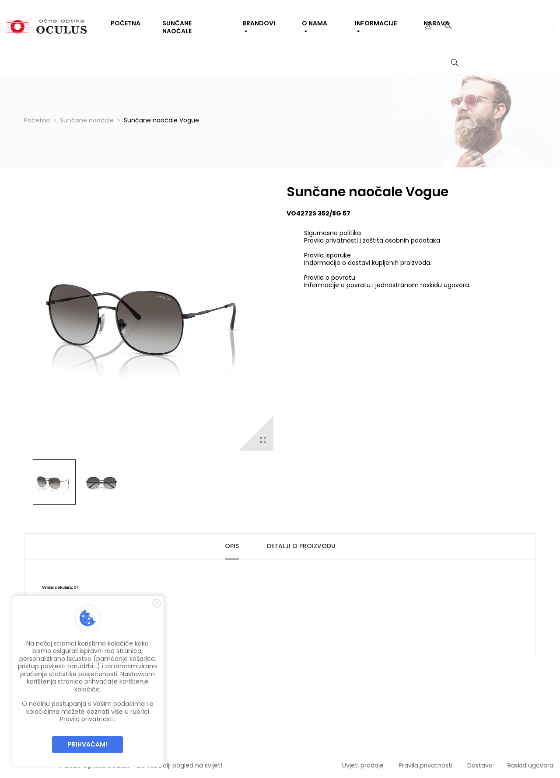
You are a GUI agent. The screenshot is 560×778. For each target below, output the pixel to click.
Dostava (480, 765)
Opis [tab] (232, 546)
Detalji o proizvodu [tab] (301, 546)
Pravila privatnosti (425, 765)
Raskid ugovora (530, 765)
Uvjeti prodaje (363, 765)
